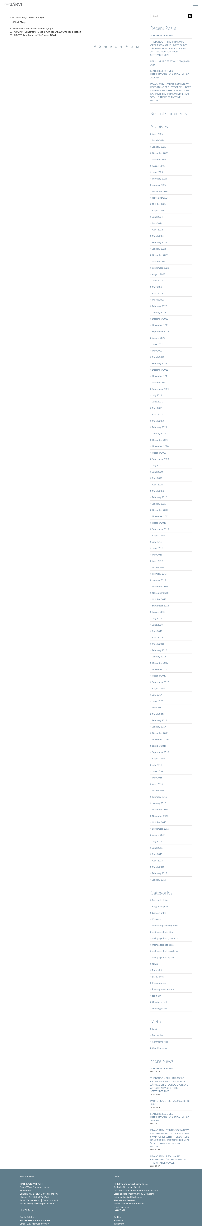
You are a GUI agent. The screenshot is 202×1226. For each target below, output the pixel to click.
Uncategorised (159, 1002)
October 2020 (159, 452)
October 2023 (159, 261)
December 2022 (160, 318)
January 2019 (159, 580)
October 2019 (159, 522)
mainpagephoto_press (163, 944)
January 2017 (159, 726)
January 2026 (159, 146)
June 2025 (157, 172)
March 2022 (158, 357)
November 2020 (160, 446)
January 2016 (159, 803)
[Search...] (169, 16)
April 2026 (157, 133)
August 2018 (158, 611)
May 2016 (157, 777)
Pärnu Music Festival (124, 1200)
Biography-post (160, 906)
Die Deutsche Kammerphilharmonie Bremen (136, 1190)
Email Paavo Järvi (122, 1206)
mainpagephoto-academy (165, 951)
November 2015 (160, 815)
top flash (156, 995)
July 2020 (157, 465)
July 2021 (157, 395)
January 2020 (159, 503)
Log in (155, 1028)
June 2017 (157, 701)
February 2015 (159, 873)
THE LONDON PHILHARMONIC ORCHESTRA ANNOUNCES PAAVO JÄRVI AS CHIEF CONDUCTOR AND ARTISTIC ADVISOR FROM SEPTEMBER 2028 (169, 48)
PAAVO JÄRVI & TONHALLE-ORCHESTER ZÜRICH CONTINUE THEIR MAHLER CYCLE (168, 1159)
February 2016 (159, 796)
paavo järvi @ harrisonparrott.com (37, 1203)
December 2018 (160, 586)
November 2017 (160, 669)
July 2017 (157, 694)
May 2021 (157, 408)
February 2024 (159, 242)
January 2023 (159, 312)
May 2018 (157, 631)
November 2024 (160, 197)
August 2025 (158, 165)
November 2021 (160, 376)
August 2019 (158, 535)
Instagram (119, 1223)
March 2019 (158, 567)
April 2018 (157, 637)
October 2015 (159, 822)
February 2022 (159, 363)
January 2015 (159, 879)
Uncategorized (159, 1008)
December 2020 (160, 439)
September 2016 (160, 752)
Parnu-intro (158, 970)
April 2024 (157, 229)
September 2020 (160, 459)
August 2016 (158, 758)
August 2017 (158, 688)
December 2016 (160, 733)
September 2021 (160, 388)
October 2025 (159, 159)
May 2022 (157, 350)
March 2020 (158, 490)
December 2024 (160, 191)
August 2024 (158, 210)
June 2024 (157, 216)
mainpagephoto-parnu (163, 957)
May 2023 (157, 286)
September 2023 (160, 267)
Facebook (118, 1220)
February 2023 (159, 306)
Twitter (117, 1217)
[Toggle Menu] (195, 4)
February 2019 (159, 573)
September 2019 (160, 529)
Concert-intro (159, 912)
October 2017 (159, 675)
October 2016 (159, 745)
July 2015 (157, 841)
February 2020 (159, 497)
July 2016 (157, 764)
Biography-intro (160, 900)
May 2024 (157, 223)
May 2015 (157, 854)
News (155, 963)
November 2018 (160, 592)
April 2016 (157, 784)
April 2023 (157, 293)
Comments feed (160, 1041)
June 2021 (157, 401)
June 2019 (157, 548)
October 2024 (159, 204)
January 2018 (159, 656)
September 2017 (160, 682)
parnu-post (158, 976)
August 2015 (158, 835)
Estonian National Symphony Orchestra (134, 1193)
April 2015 (157, 860)
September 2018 (160, 605)
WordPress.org (159, 1048)
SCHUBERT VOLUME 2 (162, 35)
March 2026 (158, 140)
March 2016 (158, 790)
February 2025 (159, 178)
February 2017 (159, 720)
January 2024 (159, 248)
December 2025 (160, 153)
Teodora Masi (33, 1200)
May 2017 (157, 707)
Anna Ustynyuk (50, 1200)
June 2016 (157, 771)
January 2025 (159, 184)
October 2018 (159, 599)
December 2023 (160, 255)
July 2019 (157, 541)
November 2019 (160, 516)
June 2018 (157, 624)
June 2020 (157, 471)
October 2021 (159, 382)
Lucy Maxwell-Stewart (38, 1223)
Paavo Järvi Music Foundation (129, 1203)
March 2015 (158, 866)
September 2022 (160, 331)
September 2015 (160, 828)
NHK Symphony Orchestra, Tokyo (131, 1183)
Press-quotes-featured (163, 989)
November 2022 (160, 325)
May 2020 (157, 478)
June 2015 (157, 847)
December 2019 (160, 509)
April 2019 (157, 560)
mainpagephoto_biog (162, 931)
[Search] (190, 16)
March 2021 (158, 420)
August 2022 (158, 338)
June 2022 (157, 344)
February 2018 (159, 650)
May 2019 (157, 554)
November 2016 (160, 739)
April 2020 (157, 484)
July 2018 (157, 618)
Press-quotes (159, 982)
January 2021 (159, 433)
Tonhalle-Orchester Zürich (127, 1187)
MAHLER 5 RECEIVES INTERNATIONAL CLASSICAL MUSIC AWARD (169, 74)
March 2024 (158, 235)
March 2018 (158, 643)
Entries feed (158, 1035)
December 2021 (160, 369)
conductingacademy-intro (165, 925)
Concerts (156, 919)
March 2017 (158, 714)
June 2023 (157, 280)
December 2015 (160, 809)
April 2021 (157, 414)
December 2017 (160, 662)
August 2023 (158, 274)
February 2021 (159, 427)
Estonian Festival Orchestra (128, 1196)
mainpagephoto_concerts (165, 938)
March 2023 (158, 299)
